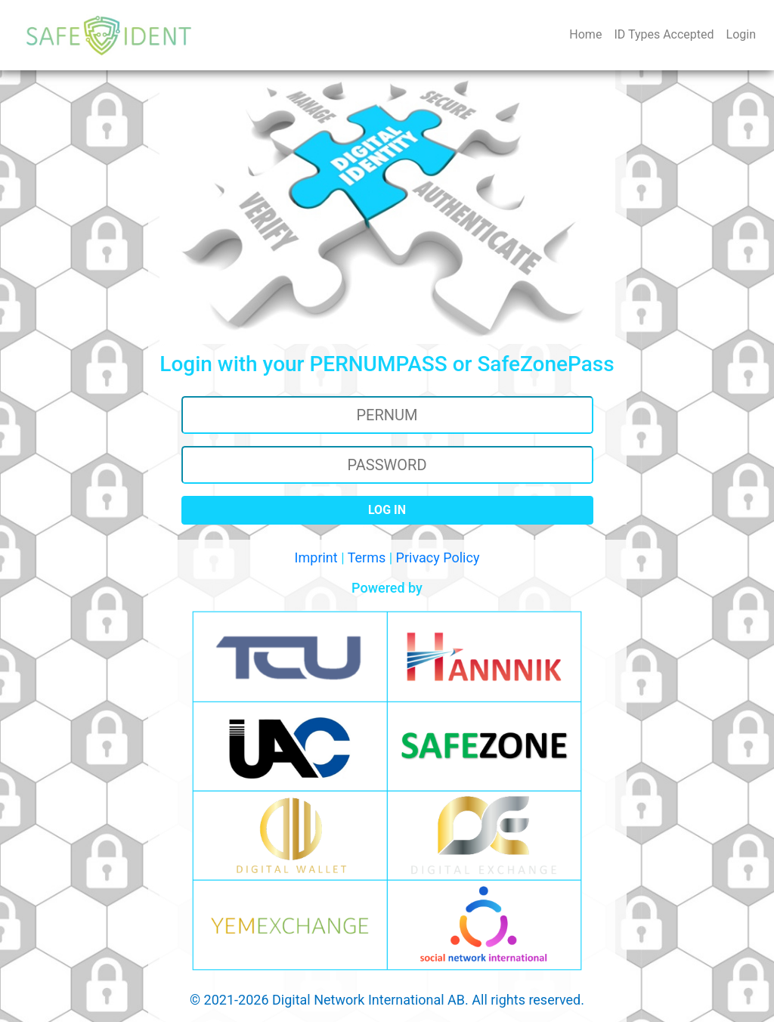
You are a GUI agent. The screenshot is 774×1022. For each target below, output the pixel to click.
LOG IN (387, 510)
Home (588, 34)
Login (741, 34)
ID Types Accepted (664, 34)
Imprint (316, 557)
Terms (367, 557)
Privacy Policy (438, 557)
